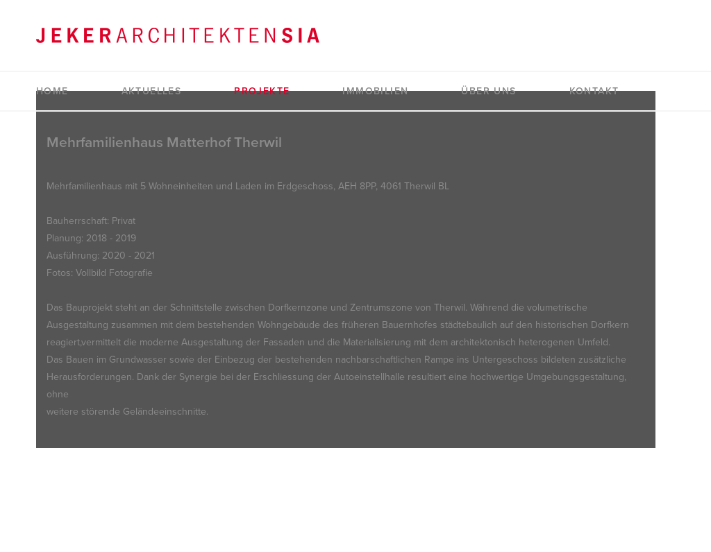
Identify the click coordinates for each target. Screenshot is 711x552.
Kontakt (594, 91)
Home (52, 91)
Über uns (488, 91)
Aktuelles (152, 91)
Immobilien (375, 91)
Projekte (262, 91)
